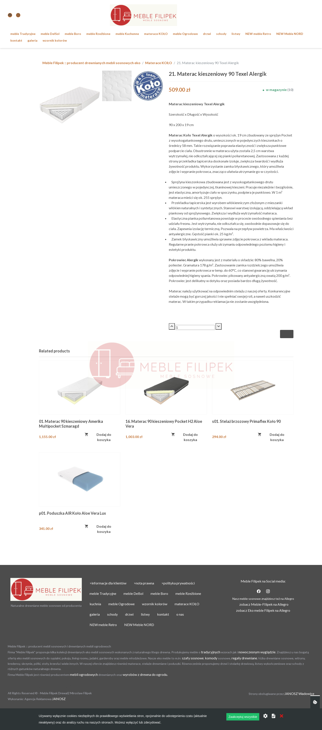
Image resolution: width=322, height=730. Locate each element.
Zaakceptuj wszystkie (243, 717)
